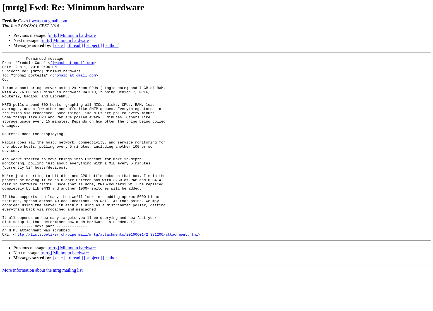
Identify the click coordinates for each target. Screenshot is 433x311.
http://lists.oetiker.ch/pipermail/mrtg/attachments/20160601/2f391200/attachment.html (106, 270)
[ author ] (111, 45)
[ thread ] (74, 45)
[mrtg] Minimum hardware (72, 35)
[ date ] (59, 45)
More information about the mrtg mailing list (42, 306)
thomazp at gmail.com (74, 79)
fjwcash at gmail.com (48, 20)
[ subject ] (93, 45)
